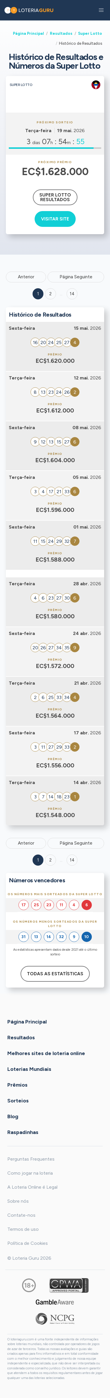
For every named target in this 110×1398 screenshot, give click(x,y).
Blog (12, 1116)
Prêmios (17, 1084)
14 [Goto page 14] (72, 860)
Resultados (61, 33)
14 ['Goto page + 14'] (72, 293)
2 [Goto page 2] (50, 293)
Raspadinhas (22, 1132)
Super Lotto (90, 33)
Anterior (26, 276)
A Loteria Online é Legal (32, 1187)
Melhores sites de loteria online (46, 1053)
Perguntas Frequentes (31, 1159)
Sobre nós (18, 1201)
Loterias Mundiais (29, 1069)
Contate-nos (21, 1215)
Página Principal (28, 33)
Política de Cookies (27, 1243)
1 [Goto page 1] (38, 293)
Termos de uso (23, 1229)
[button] (101, 10)
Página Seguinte (76, 276)
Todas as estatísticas (55, 973)
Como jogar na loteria (30, 1173)
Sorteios (18, 1100)
